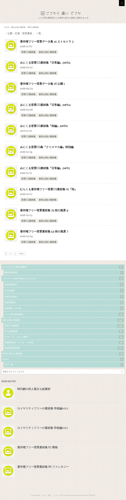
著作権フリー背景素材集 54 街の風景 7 (44, 231)
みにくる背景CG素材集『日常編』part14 (45, 104)
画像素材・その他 (64, 308)
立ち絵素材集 (64, 331)
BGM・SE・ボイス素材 (64, 337)
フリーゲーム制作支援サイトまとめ (63, 278)
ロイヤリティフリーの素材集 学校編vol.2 (42, 408)
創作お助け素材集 (48, 52)
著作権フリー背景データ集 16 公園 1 (42, 83)
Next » (22, 254)
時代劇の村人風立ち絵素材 (33, 389)
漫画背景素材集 (64, 348)
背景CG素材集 (28, 52)
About (63, 359)
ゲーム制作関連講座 (64, 314)
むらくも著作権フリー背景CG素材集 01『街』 (48, 189)
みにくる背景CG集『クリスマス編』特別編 (47, 147)
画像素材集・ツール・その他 (64, 342)
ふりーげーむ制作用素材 (63, 267)
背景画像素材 (64, 284)
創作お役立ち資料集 (63, 353)
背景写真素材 (64, 296)
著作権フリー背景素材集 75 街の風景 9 (44, 210)
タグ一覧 (64, 364)
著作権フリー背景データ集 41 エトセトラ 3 (46, 41)
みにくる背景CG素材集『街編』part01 (44, 126)
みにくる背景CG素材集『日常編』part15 (45, 62)
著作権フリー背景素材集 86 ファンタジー (43, 466)
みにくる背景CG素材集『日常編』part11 (45, 168)
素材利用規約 (64, 272)
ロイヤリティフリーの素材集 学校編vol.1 (42, 428)
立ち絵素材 (64, 290)
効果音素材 (64, 302)
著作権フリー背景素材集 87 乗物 (37, 447)
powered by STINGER (87, 495)
